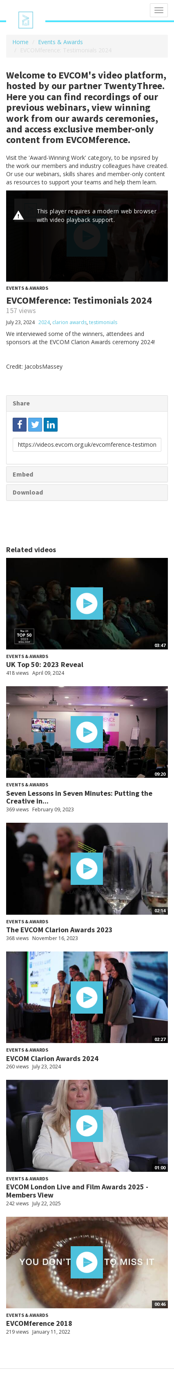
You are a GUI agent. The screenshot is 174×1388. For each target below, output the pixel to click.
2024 (44, 322)
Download (28, 492)
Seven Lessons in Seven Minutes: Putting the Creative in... (79, 797)
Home (20, 42)
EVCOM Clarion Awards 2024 (52, 1058)
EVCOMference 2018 (39, 1323)
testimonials (103, 322)
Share (21, 403)
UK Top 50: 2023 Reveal (44, 664)
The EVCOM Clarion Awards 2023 (59, 929)
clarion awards (69, 322)
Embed (23, 474)
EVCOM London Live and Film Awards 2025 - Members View (77, 1191)
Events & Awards (60, 42)
